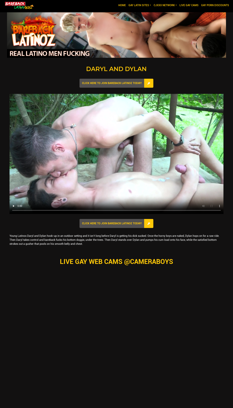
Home (122, 5)
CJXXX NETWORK (164, 5)
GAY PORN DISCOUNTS (215, 5)
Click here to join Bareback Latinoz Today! (112, 83)
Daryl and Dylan (116, 69)
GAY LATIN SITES (138, 5)
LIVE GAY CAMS (189, 5)
